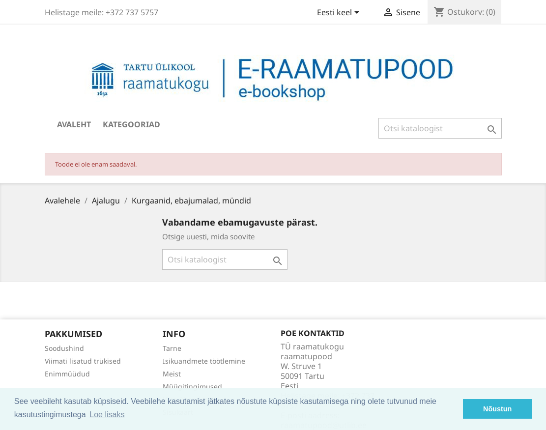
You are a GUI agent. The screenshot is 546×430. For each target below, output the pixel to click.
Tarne (172, 348)
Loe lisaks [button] (106, 414)
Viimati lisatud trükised (83, 361)
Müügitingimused (192, 386)
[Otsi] (440, 128)
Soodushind (64, 348)
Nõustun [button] (497, 409)
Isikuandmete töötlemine (204, 361)
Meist (172, 373)
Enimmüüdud (67, 373)
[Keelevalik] (340, 13)
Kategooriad (131, 124)
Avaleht (74, 124)
